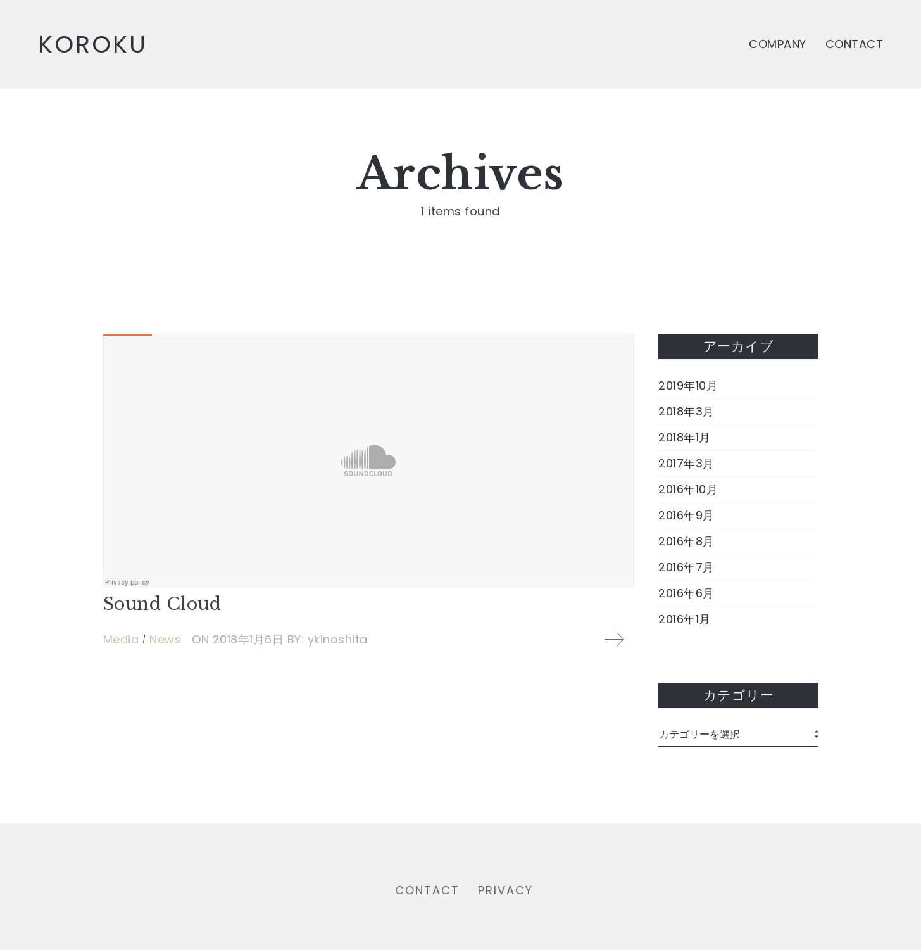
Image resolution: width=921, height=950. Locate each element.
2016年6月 (686, 593)
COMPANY (777, 44)
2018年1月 (684, 437)
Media (121, 639)
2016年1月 (684, 619)
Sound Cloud (162, 603)
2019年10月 (688, 385)
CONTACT (854, 44)
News (165, 639)
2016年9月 (686, 515)
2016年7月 (686, 567)
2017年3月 (686, 463)
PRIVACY (505, 893)
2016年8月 (686, 541)
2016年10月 (688, 489)
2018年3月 (686, 411)
